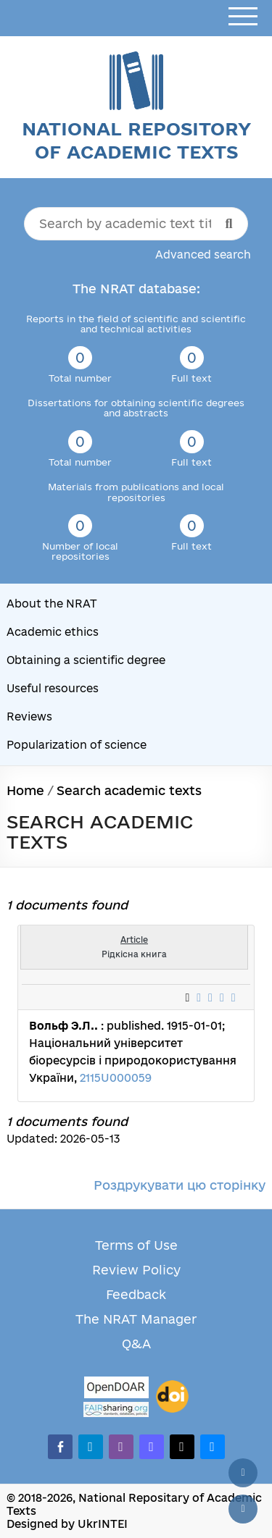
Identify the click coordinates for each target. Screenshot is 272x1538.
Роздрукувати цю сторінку (179, 1185)
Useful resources (53, 688)
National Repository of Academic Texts (136, 140)
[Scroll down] (242, 1509)
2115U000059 (116, 1078)
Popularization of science (77, 745)
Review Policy (136, 1270)
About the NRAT (52, 603)
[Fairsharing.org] (116, 1409)
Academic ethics (53, 632)
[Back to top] (242, 1472)
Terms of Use (136, 1245)
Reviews (29, 716)
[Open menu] (242, 17)
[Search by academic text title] (136, 223)
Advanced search (203, 254)
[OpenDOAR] (116, 1389)
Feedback (136, 1294)
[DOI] (172, 1397)
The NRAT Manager (136, 1319)
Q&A (136, 1343)
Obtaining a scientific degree (86, 660)
